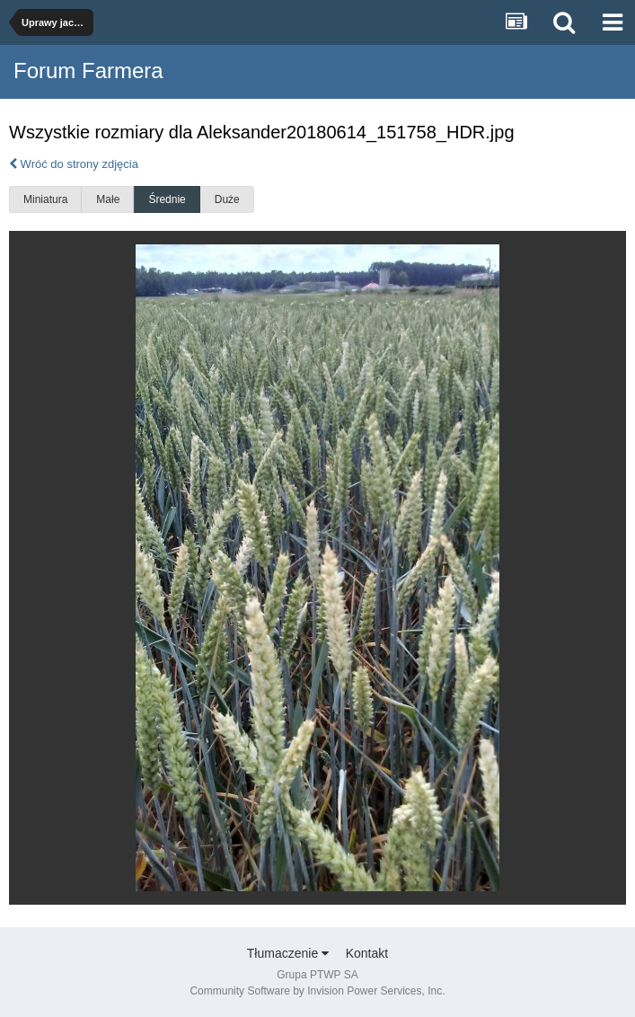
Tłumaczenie (288, 953)
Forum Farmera (88, 70)
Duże (227, 199)
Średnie (166, 199)
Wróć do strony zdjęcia (73, 164)
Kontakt (367, 953)
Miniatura (45, 199)
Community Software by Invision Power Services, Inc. (317, 991)
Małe (107, 199)
